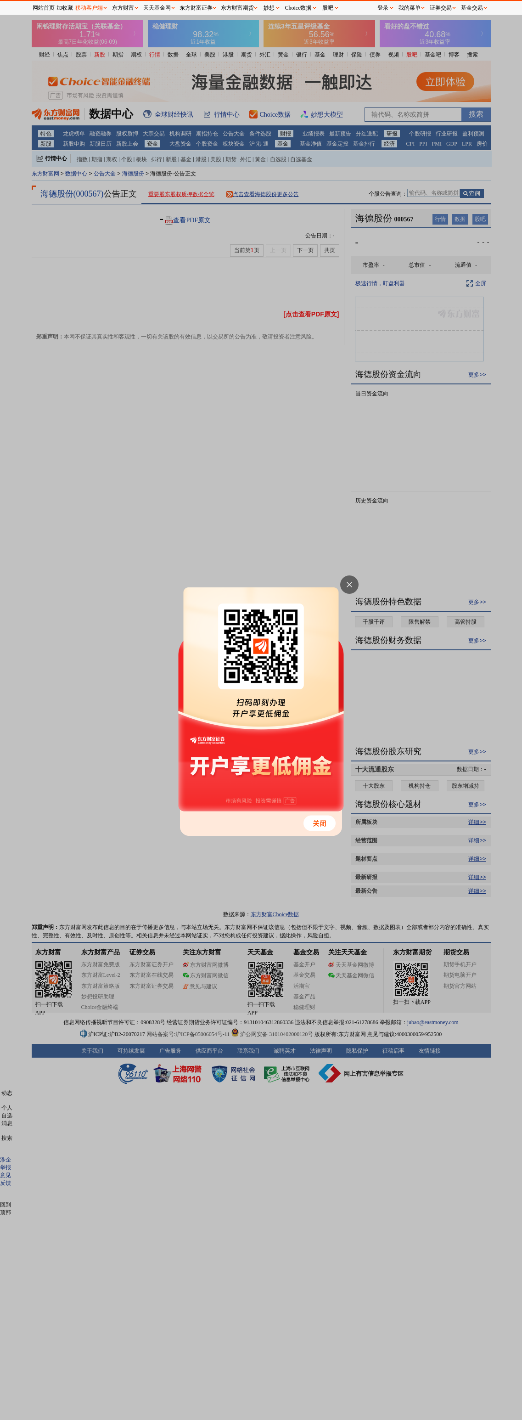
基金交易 (472, 8)
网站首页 (44, 8)
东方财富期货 (237, 8)
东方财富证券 (196, 8)
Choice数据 (298, 8)
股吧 (327, 8)
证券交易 (441, 8)
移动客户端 (89, 8)
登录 (382, 8)
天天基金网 (157, 8)
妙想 (269, 8)
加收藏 (64, 8)
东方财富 (123, 8)
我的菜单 (410, 8)
